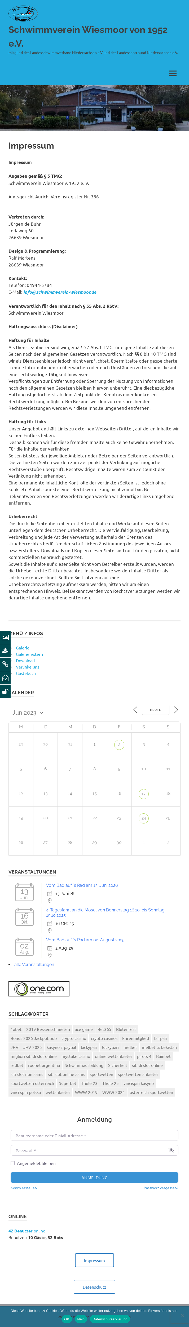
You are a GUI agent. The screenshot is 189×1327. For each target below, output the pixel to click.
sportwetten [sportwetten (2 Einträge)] (101, 1074)
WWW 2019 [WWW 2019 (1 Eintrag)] (86, 1092)
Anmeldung (94, 1177)
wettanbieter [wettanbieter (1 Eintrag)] (58, 1092)
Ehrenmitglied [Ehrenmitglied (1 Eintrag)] (135, 1038)
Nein (81, 1319)
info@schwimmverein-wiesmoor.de (59, 292)
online (26, 1230)
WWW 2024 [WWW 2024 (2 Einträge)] (113, 1092)
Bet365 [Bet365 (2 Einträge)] (104, 1029)
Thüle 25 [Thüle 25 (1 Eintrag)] (110, 1083)
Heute (155, 710)
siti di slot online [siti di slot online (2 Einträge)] (147, 1065)
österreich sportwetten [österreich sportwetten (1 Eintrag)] (151, 1092)
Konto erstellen (24, 1187)
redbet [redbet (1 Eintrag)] (17, 1065)
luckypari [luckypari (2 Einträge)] (110, 1047)
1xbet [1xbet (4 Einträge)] (16, 1029)
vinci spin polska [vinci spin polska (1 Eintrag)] (26, 1092)
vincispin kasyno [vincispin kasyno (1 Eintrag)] (139, 1083)
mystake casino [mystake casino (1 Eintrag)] (75, 1056)
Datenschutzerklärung (110, 1319)
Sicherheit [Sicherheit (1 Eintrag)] (117, 1065)
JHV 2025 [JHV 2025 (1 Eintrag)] (32, 1047)
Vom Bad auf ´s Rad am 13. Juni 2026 (82, 885)
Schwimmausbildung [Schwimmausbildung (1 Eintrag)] (84, 1065)
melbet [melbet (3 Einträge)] (130, 1047)
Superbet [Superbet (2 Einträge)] (67, 1083)
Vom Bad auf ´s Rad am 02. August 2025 (85, 939)
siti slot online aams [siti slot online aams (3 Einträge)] (66, 1074)
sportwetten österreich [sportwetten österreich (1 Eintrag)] (32, 1083)
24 (144, 818)
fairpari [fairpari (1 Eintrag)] (160, 1038)
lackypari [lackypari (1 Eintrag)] (89, 1047)
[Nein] (182, 1315)
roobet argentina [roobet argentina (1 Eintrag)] (44, 1065)
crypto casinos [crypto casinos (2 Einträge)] (104, 1038)
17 (144, 793)
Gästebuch (26, 673)
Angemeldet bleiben (36, 1163)
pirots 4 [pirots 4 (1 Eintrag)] (144, 1056)
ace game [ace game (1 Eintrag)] (84, 1029)
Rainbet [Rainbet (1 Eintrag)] (163, 1056)
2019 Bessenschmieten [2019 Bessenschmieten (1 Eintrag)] (48, 1029)
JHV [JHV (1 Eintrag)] (15, 1047)
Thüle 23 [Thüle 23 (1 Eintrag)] (89, 1083)
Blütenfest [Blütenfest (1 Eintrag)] (126, 1029)
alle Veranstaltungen (34, 964)
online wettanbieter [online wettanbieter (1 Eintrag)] (113, 1056)
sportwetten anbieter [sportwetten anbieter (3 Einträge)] (138, 1074)
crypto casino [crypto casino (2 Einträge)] (73, 1038)
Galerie (22, 647)
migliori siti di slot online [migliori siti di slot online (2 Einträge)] (34, 1056)
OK (66, 1319)
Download (25, 660)
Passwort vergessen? (161, 1187)
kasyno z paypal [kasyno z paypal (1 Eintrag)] (61, 1047)
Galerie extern (29, 654)
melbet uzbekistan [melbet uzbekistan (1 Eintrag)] (159, 1047)
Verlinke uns (27, 666)
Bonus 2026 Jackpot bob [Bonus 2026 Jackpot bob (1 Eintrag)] (34, 1038)
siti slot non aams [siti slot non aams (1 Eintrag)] (27, 1074)
